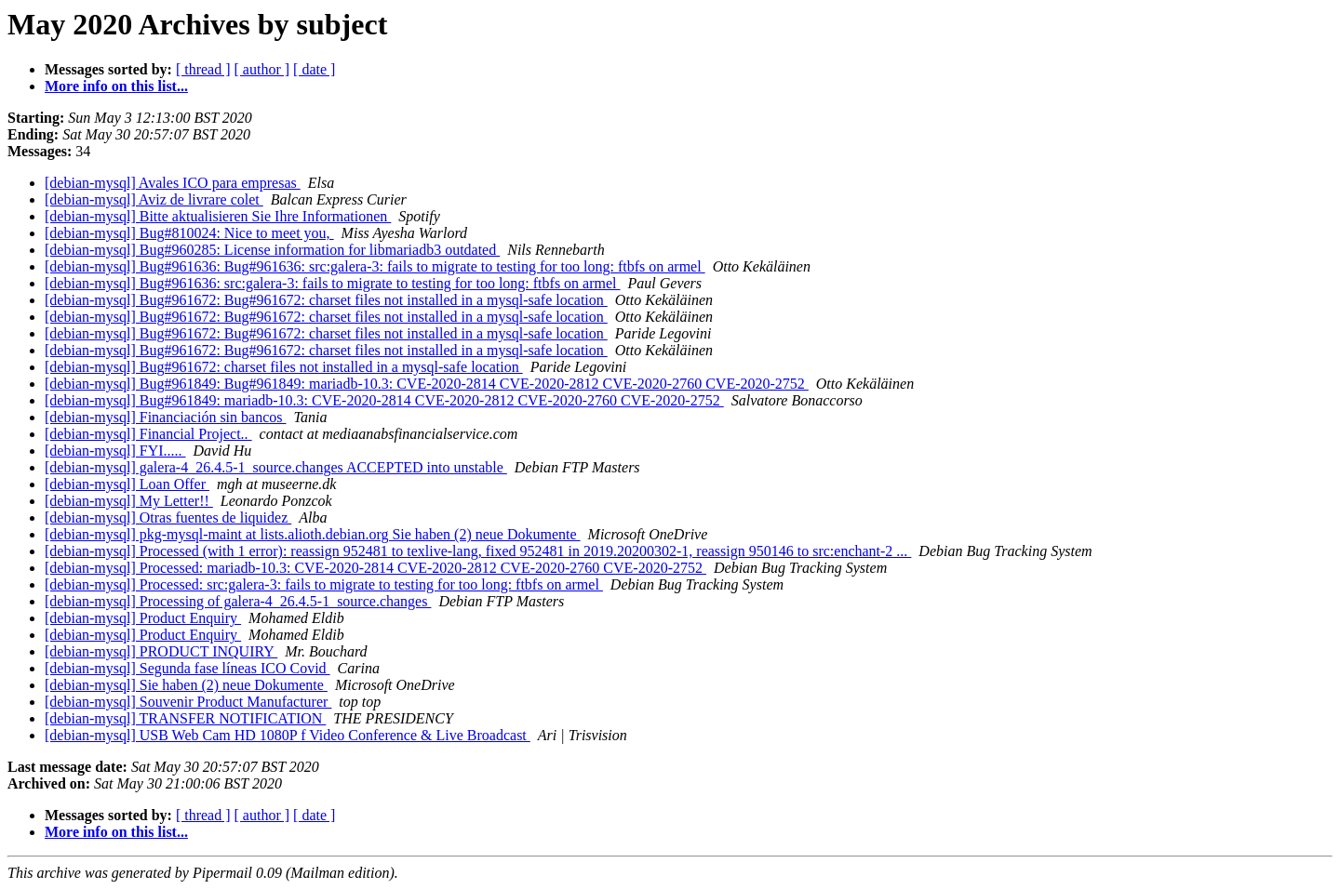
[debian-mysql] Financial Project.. (148, 434)
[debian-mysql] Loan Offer (127, 484)
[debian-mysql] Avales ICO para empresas (173, 183)
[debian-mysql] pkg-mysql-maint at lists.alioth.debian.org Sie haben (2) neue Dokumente (313, 534)
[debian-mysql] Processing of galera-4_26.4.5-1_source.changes (238, 601)
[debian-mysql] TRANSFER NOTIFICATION (185, 718)
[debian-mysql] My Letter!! (129, 501)
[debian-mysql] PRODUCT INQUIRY (161, 651)
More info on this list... (116, 86)
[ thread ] (203, 69)
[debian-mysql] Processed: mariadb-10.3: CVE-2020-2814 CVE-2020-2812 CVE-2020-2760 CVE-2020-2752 (375, 568)
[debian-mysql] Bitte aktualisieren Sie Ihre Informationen (218, 216)
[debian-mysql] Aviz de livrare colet (154, 199)
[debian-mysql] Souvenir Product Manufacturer (188, 702)
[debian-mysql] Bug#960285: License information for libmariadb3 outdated (272, 250)
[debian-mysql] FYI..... (115, 450)
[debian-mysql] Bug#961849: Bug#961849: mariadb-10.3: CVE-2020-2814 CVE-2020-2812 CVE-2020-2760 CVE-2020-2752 (427, 383)
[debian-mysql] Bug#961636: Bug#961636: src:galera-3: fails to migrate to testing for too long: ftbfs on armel (375, 266)
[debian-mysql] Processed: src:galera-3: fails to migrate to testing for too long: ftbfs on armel (324, 584)
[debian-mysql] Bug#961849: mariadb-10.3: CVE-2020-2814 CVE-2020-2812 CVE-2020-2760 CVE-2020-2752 (384, 400)
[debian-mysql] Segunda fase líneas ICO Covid (187, 668)
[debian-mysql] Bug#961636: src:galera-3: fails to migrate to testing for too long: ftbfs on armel (333, 283)
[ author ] (262, 69)
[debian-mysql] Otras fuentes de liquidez (168, 517)
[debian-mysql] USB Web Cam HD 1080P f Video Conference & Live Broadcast (287, 735)
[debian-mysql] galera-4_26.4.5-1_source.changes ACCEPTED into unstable (276, 467)
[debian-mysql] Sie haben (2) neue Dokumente (186, 685)
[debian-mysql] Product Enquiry (143, 618)
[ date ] (314, 69)
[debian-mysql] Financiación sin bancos (166, 417)
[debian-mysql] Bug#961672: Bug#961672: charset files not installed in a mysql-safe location (326, 300)
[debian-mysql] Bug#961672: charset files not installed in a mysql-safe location (284, 367)
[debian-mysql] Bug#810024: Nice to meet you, (189, 233)
